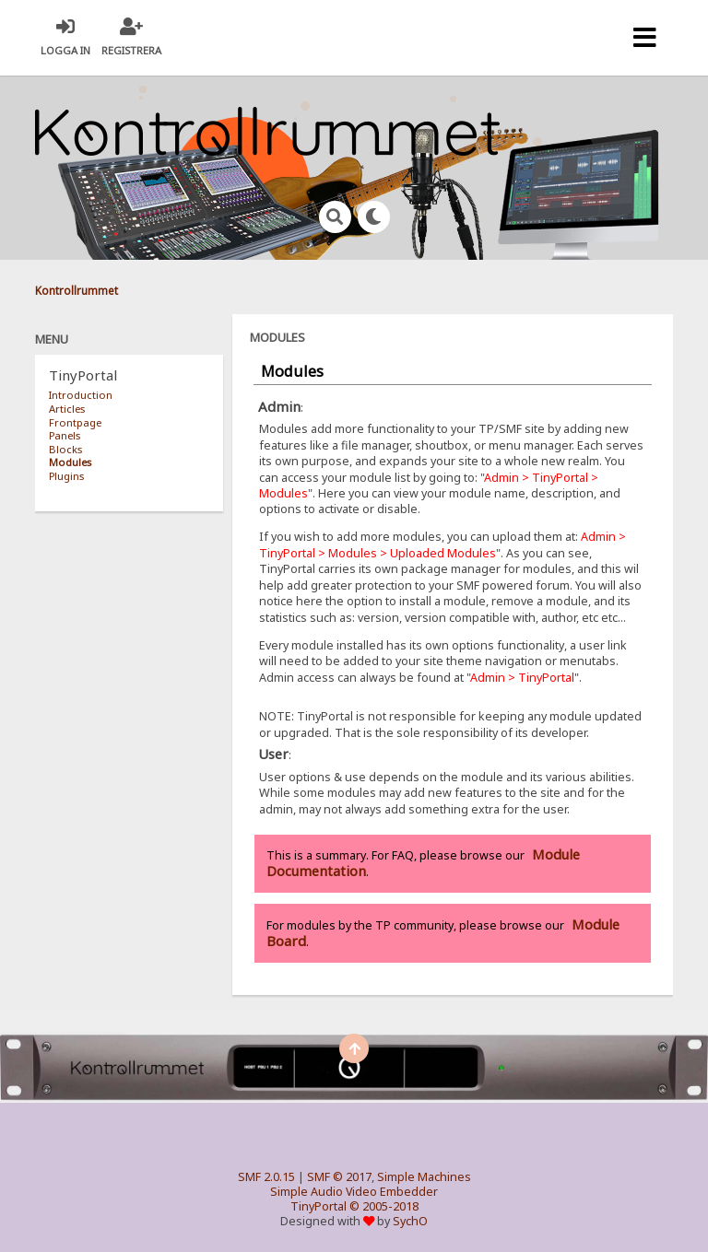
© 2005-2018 (384, 1206)
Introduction (80, 395)
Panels (64, 435)
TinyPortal (318, 1206)
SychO (410, 1221)
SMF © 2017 (339, 1177)
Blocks (65, 449)
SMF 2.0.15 (266, 1177)
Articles (67, 408)
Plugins (66, 476)
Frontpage (75, 422)
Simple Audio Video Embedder (354, 1191)
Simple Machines (424, 1177)
